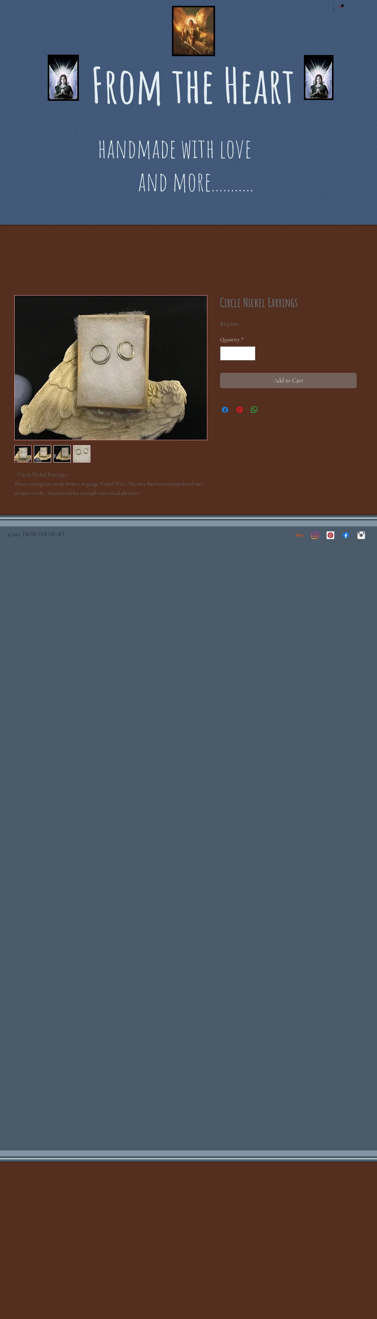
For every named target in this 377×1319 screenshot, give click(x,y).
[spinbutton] (238, 353)
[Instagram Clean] (361, 535)
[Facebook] (346, 535)
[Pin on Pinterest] (239, 409)
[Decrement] (226, 353)
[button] (341, 6)
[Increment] (249, 353)
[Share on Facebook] (225, 409)
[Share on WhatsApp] (254, 409)
